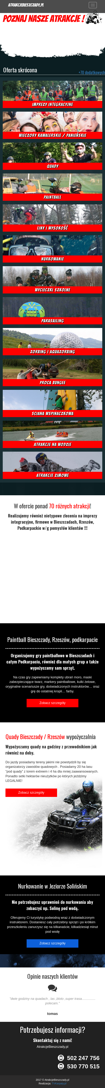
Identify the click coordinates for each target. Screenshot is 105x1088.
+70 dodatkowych (92, 72)
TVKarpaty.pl (59, 1083)
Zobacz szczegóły (52, 703)
